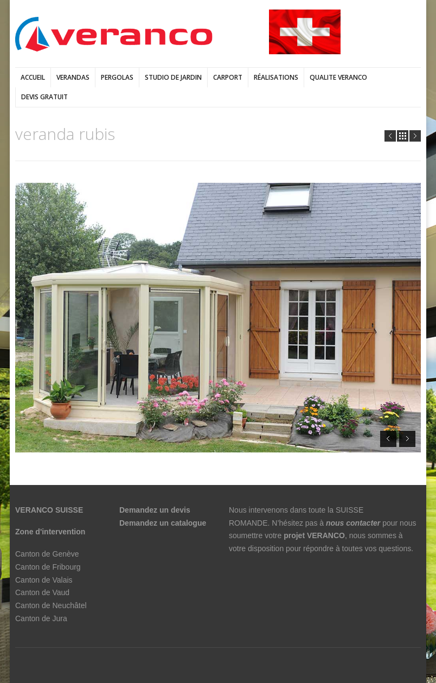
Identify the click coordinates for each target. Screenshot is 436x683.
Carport (227, 77)
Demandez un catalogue (163, 523)
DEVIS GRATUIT (44, 96)
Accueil (33, 77)
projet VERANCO (314, 535)
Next (415, 136)
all (402, 136)
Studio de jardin (173, 77)
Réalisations (276, 77)
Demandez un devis (154, 510)
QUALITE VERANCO (338, 77)
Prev (390, 136)
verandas (72, 77)
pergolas (117, 77)
